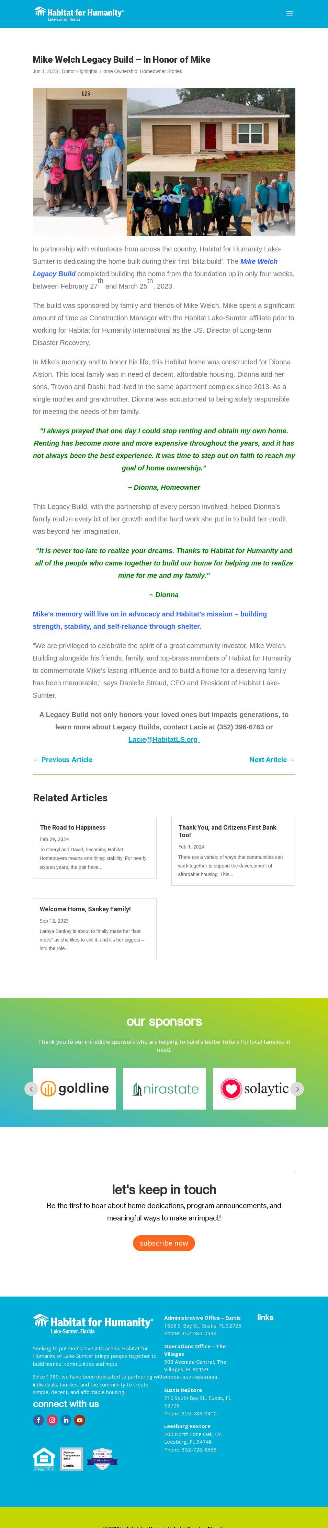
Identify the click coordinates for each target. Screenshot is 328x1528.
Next (297, 1089)
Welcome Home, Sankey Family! (85, 909)
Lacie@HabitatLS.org (164, 739)
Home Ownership (118, 71)
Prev (31, 1089)
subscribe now (164, 1243)
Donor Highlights (80, 71)
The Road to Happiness (72, 827)
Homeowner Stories (161, 71)
